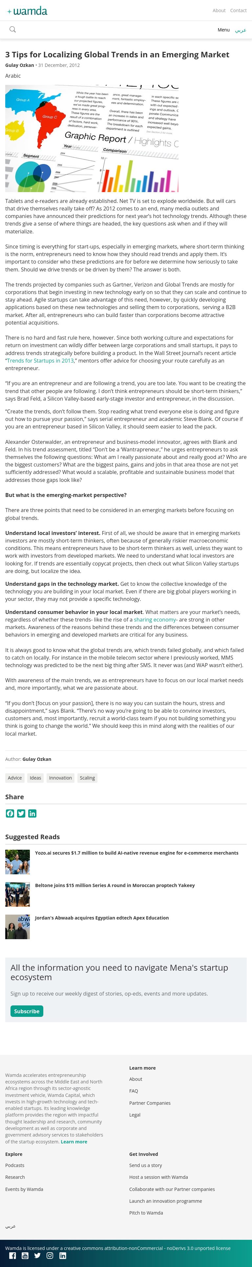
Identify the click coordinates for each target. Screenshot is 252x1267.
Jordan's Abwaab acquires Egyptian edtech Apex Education (102, 918)
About (219, 10)
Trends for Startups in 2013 (40, 360)
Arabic (13, 75)
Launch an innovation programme (165, 1201)
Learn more (74, 1141)
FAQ (133, 1091)
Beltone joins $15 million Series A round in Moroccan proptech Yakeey (115, 885)
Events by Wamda (24, 1189)
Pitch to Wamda (146, 1213)
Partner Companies (150, 1103)
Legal (134, 1115)
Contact (238, 10)
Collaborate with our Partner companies (172, 1189)
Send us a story (145, 1165)
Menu (224, 30)
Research (15, 1177)
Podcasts (14, 1165)
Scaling (87, 778)
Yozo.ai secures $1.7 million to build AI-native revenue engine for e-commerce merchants (137, 853)
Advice (15, 778)
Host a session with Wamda (158, 1177)
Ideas (35, 778)
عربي (241, 29)
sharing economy (155, 619)
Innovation (60, 778)
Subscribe (26, 1011)
